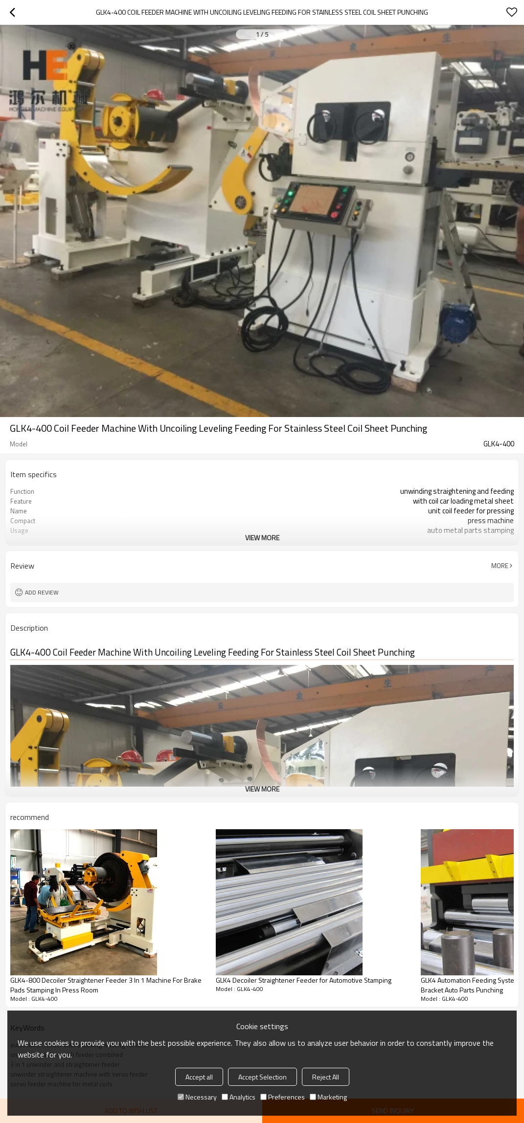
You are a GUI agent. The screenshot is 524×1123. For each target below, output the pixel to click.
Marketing (328, 1097)
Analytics (238, 1097)
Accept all (199, 1077)
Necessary (197, 1097)
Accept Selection (262, 1077)
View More (262, 537)
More (499, 566)
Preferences (282, 1097)
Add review (42, 592)
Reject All (325, 1077)
